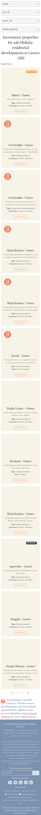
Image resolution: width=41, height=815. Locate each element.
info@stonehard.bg (28, 794)
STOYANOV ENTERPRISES (20, 764)
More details (20, 111)
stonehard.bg (12, 794)
